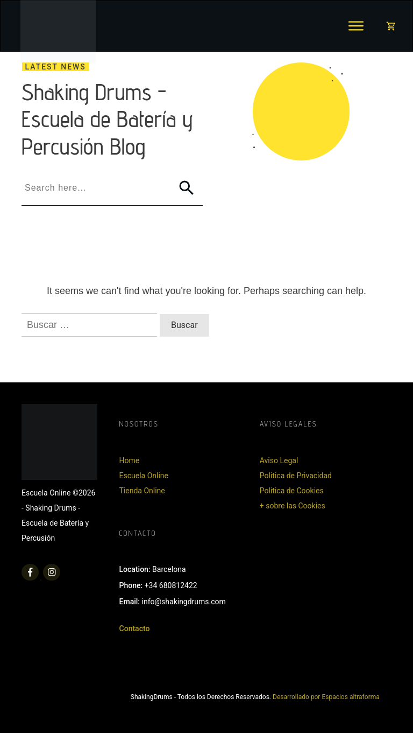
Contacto (134, 628)
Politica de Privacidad (296, 475)
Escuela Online (143, 475)
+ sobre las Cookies (292, 505)
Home (129, 460)
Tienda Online (142, 490)
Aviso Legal (279, 460)
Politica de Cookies (292, 490)
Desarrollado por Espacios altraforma (326, 697)
